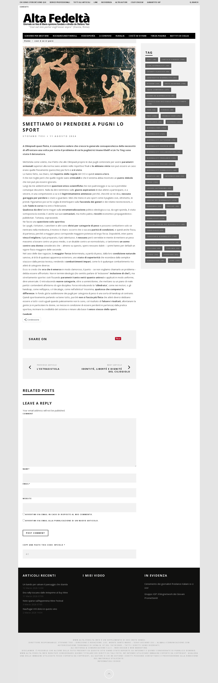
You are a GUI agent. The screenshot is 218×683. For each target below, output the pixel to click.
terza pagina (158, 35)
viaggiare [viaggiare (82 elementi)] (171, 254)
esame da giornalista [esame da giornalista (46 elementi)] (161, 96)
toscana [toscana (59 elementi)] (154, 248)
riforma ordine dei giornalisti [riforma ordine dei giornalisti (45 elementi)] (166, 224)
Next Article (114, 365)
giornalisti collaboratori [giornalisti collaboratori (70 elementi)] (164, 152)
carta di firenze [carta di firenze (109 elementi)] (173, 59)
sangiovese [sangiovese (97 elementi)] (155, 230)
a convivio (105, 35)
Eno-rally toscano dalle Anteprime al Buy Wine (45, 592)
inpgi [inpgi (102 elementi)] (152, 182)
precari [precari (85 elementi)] (173, 206)
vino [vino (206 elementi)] (175, 260)
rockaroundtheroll (65, 35)
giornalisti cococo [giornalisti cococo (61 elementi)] (160, 146)
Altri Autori (121, 2)
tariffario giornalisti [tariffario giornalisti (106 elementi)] (162, 236)
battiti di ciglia (179, 35)
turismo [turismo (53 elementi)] (173, 248)
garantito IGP (153, 2)
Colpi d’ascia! (137, 2)
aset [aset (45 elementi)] (151, 59)
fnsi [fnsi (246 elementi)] (152, 116)
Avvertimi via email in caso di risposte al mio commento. (59, 514)
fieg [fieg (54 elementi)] (151, 110)
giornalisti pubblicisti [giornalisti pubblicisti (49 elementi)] (162, 170)
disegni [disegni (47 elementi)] (153, 84)
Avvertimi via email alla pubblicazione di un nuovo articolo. (62, 521)
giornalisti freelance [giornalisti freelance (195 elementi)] (161, 158)
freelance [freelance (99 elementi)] (154, 122)
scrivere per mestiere (37, 35)
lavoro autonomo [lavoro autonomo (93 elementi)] (159, 188)
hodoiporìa (88, 35)
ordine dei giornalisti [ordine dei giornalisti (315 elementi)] (162, 200)
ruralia (120, 35)
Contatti (24, 7)
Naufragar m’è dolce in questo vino (40, 609)
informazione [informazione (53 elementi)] (174, 176)
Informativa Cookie (109, 661)
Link (96, 2)
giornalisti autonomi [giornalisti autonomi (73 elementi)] (161, 140)
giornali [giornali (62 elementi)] (174, 122)
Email (26, 484)
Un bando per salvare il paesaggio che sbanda (45, 584)
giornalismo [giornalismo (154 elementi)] (156, 128)
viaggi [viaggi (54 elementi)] (152, 254)
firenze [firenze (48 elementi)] (167, 110)
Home (27, 41)
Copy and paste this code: (44, 545)
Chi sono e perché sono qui (33, 2)
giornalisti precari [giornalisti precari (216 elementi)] (160, 164)
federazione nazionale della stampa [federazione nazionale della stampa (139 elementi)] (166, 102)
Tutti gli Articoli (81, 2)
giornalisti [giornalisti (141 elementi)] (156, 134)
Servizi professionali (60, 2)
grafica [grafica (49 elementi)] (153, 176)
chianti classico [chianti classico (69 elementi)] (158, 72)
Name (26, 469)
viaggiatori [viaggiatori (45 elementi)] (155, 260)
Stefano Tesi (34, 136)
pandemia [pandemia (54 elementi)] (154, 206)
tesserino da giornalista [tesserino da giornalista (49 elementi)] (163, 242)
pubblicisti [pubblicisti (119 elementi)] (156, 218)
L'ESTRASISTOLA (48, 368)
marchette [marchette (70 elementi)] (155, 194)
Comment (28, 414)
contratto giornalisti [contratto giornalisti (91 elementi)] (162, 78)
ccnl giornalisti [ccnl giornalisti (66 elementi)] (158, 66)
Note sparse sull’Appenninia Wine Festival (43, 600)
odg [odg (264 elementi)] (173, 194)
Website (27, 498)
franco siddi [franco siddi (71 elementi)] (171, 116)
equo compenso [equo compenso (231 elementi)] (158, 90)
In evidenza (106, 2)
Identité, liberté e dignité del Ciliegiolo (106, 370)
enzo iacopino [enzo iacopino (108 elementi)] (175, 84)
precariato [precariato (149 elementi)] (156, 212)
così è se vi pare (138, 35)
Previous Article (47, 365)
